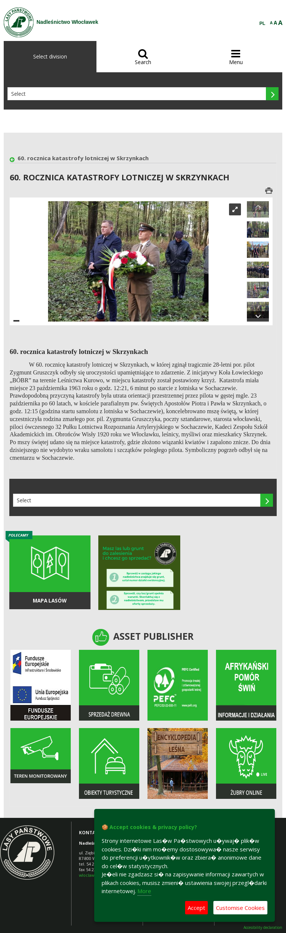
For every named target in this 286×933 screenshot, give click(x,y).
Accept (196, 907)
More (144, 891)
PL (263, 23)
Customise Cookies (240, 907)
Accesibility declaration (263, 928)
